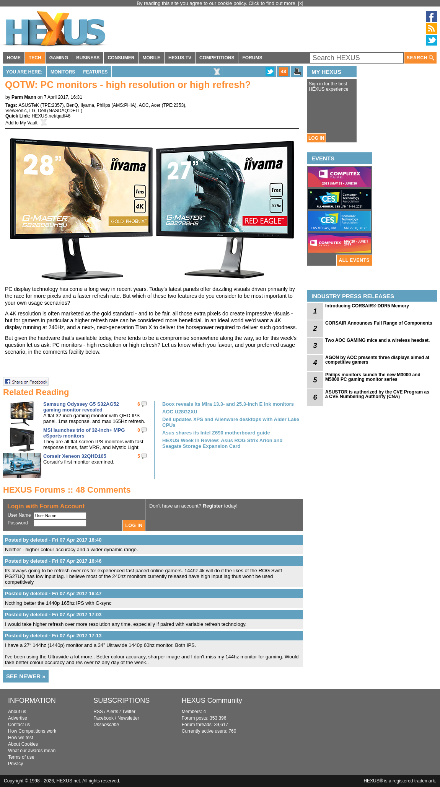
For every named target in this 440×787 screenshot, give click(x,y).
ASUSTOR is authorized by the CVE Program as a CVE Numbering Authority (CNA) (377, 394)
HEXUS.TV (179, 57)
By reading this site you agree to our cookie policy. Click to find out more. (217, 3)
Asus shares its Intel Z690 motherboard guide (216, 433)
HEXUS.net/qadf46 (51, 116)
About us (17, 711)
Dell (42, 110)
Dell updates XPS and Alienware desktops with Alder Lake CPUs (230, 422)
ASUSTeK (28, 105)
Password (18, 523)
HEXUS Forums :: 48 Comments (67, 490)
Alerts (112, 711)
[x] (300, 3)
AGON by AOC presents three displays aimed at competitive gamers (377, 359)
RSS (98, 711)
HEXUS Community (212, 700)
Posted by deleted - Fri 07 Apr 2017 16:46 (53, 561)
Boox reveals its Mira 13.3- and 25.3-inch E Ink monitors (228, 404)
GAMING (58, 57)
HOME (14, 57)
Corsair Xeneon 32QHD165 (74, 456)
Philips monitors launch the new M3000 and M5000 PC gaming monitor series (372, 377)
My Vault (28, 123)
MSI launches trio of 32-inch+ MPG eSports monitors (84, 433)
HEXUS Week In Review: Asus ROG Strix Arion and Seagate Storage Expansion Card (222, 443)
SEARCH (420, 58)
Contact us (19, 724)
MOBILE (151, 57)
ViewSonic (16, 110)
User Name (19, 515)
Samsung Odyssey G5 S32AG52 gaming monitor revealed (81, 407)
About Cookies (23, 744)
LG (32, 110)
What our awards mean (31, 750)
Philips (103, 105)
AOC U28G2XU (179, 412)
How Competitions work (32, 731)
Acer (156, 105)
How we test (20, 737)
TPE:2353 (173, 105)
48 (283, 71)
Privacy (15, 763)
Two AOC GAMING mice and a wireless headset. (377, 340)
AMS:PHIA (124, 105)
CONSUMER (121, 57)
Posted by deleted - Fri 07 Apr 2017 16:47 (53, 593)
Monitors (63, 72)
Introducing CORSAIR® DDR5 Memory (367, 306)
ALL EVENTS (354, 260)
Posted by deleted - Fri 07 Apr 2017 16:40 (53, 540)
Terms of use (21, 757)
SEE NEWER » (26, 676)
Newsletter (128, 718)
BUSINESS (87, 57)
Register (213, 506)
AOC (144, 105)
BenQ (72, 105)
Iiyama (87, 105)
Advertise (17, 718)
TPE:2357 (52, 105)
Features (95, 72)
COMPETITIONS (216, 57)
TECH (35, 57)
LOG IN (316, 138)
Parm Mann (23, 97)
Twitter (128, 711)
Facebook (103, 718)
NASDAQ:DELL (65, 110)
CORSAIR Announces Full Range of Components (378, 323)
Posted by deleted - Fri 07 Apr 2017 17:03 (53, 614)
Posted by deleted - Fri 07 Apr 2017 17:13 (53, 635)
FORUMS (252, 57)
